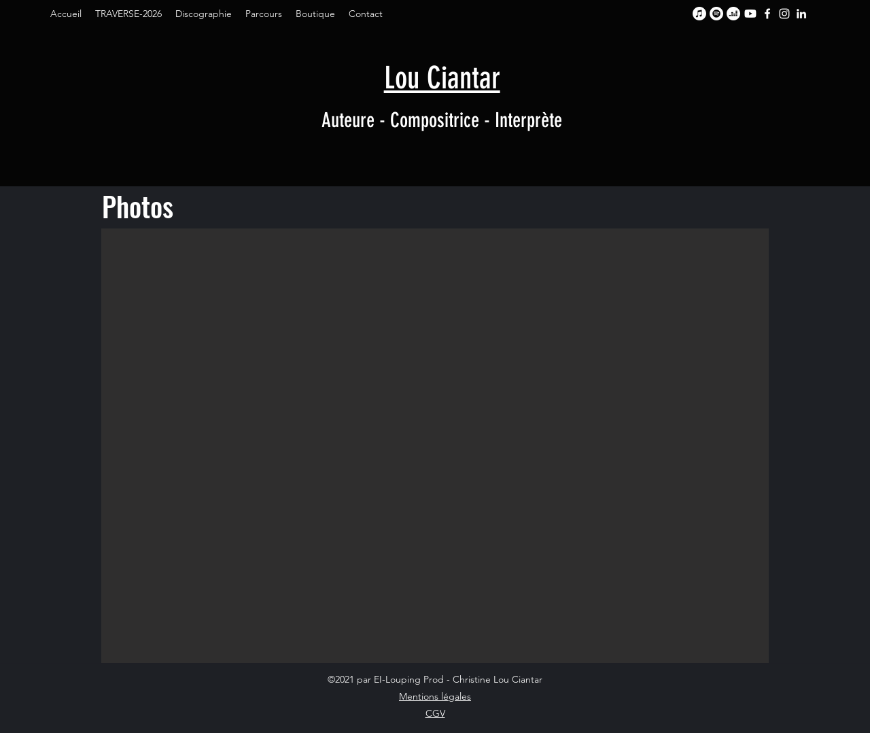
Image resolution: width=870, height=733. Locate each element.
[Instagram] (784, 13)
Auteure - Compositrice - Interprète (441, 120)
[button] (435, 445)
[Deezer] (733, 13)
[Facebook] (767, 13)
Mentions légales (435, 696)
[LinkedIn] (801, 13)
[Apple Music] (699, 13)
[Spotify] (716, 13)
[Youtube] (750, 13)
